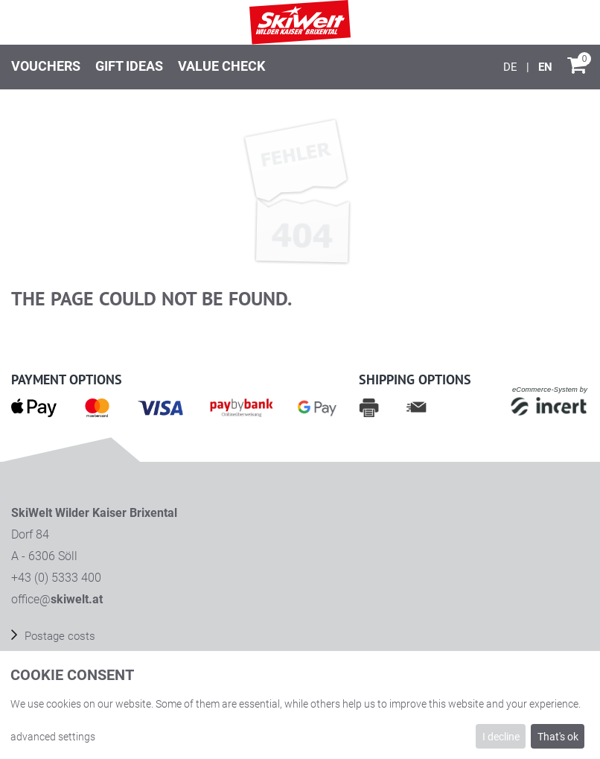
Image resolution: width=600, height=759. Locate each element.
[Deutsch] (511, 67)
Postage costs (58, 636)
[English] (545, 67)
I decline (501, 737)
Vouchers (45, 66)
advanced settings (52, 737)
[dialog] (300, 705)
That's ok (557, 737)
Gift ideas (129, 66)
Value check (221, 66)
